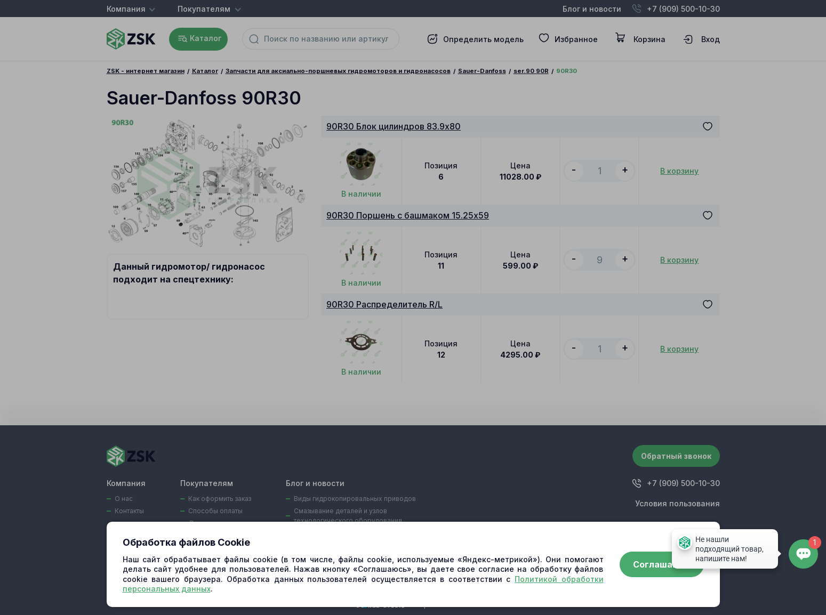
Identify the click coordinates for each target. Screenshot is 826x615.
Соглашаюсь (662, 564)
